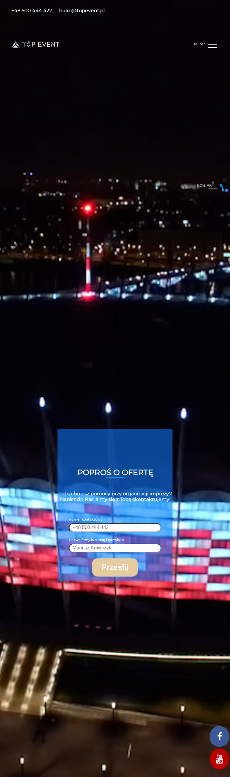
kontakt (205, 185)
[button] (213, 45)
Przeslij (115, 567)
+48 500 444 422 (31, 11)
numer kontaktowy (85, 520)
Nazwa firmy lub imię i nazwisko (96, 540)
